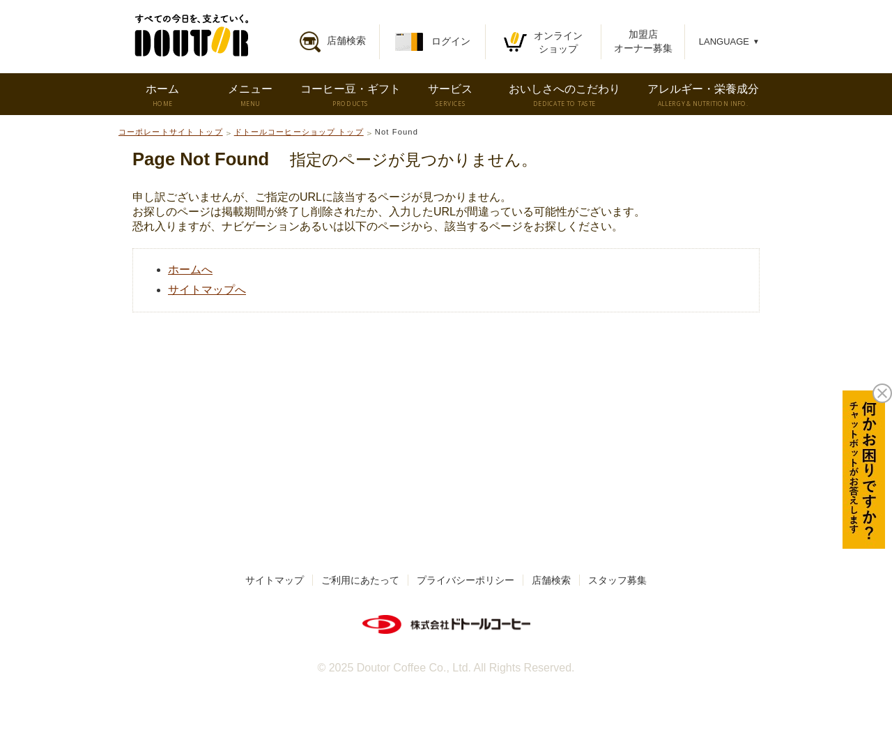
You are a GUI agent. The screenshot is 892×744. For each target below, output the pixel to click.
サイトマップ (274, 580)
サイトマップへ (207, 290)
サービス (450, 95)
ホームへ (190, 269)
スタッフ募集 (617, 580)
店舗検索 (551, 580)
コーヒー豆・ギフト (350, 95)
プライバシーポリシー (465, 580)
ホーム (162, 95)
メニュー (250, 95)
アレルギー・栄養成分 (703, 95)
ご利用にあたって (360, 580)
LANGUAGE (729, 41)
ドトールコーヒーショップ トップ (299, 132)
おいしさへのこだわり (564, 95)
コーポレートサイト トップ (170, 132)
